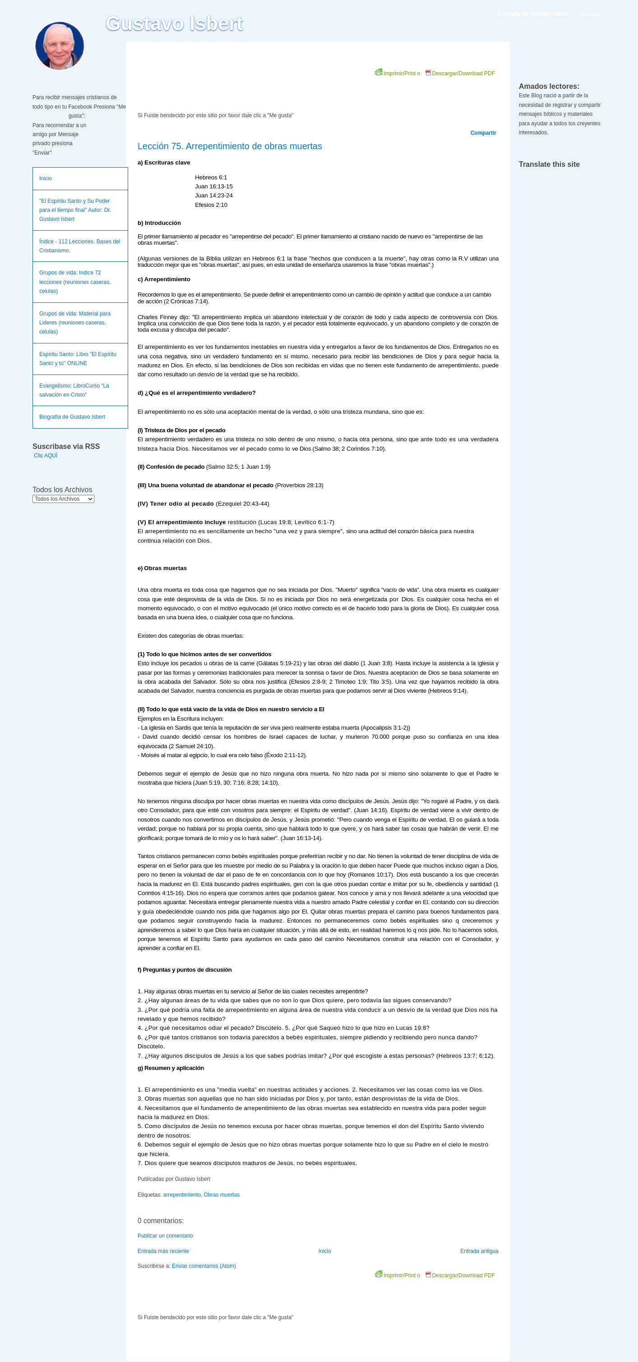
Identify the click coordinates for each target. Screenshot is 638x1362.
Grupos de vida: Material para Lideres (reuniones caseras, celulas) (75, 323)
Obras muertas (222, 1195)
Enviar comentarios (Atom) (204, 1266)
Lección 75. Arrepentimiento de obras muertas (230, 146)
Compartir (483, 133)
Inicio (45, 178)
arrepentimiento (182, 1195)
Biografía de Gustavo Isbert (72, 417)
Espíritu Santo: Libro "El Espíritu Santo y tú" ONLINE (77, 358)
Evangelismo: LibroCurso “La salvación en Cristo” (74, 390)
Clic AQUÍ (45, 455)
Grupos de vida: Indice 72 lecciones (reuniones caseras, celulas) (75, 282)
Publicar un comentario (165, 1236)
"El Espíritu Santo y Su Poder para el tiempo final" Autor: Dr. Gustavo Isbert (75, 210)
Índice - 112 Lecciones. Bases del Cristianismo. (79, 246)
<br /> (239, 87)
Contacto (589, 14)
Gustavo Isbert (174, 23)
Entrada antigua (479, 1251)
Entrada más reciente (163, 1251)
